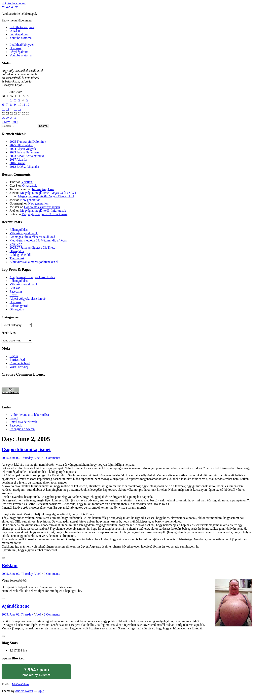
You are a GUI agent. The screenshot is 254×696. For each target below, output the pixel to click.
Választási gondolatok (24, 233)
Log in (14, 356)
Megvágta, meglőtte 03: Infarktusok (43, 210)
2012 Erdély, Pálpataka (24, 166)
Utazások (15, 30)
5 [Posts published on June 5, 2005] (27, 100)
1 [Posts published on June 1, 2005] (11, 100)
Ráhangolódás (19, 229)
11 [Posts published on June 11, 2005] (23, 104)
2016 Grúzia (17, 163)
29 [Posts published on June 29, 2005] (11, 117)
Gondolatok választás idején (42, 207)
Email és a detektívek (23, 422)
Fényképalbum (19, 34)
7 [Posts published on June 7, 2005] (7, 104)
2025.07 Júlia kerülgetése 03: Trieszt (33, 247)
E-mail (14, 418)
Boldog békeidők (20, 254)
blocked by (36, 672)
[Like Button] (3, 557)
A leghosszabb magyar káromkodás (32, 277)
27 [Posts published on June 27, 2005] (3, 117)
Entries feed (17, 359)
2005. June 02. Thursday (17, 457)
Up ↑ (41, 691)
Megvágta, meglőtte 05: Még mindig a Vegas (38, 240)
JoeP (38, 457)
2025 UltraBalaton (21, 145)
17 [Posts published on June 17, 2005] (19, 109)
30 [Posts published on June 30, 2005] (15, 117)
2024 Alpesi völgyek (23, 148)
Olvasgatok (29, 185)
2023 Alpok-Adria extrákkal (27, 156)
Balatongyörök (19, 305)
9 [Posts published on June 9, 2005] (15, 104)
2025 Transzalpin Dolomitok (28, 141)
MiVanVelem (10, 7)
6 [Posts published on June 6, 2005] (3, 104)
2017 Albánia (18, 159)
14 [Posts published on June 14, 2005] (7, 109)
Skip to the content (13, 3)
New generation (30, 200)
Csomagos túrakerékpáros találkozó (32, 236)
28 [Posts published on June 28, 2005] (7, 117)
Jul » (15, 122)
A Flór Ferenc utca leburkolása (29, 414)
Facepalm (16, 291)
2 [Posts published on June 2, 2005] (15, 100)
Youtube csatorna (21, 38)
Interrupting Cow (43, 189)
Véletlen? (27, 182)
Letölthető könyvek (22, 27)
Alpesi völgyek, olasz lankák (28, 298)
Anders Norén (24, 691)
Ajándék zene (15, 606)
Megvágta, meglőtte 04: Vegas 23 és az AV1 (48, 192)
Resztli (14, 295)
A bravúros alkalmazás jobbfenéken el (34, 262)
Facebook (16, 425)
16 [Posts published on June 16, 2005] (15, 109)
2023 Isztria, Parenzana (24, 152)
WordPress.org (19, 366)
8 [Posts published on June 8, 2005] (11, 104)
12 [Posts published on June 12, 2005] (27, 104)
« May (6, 122)
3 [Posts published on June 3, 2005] (19, 100)
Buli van (15, 288)
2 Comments (52, 614)
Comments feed (20, 363)
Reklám (10, 565)
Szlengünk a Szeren (22, 429)
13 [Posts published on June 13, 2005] (3, 109)
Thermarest (17, 258)
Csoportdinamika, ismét (26, 449)
